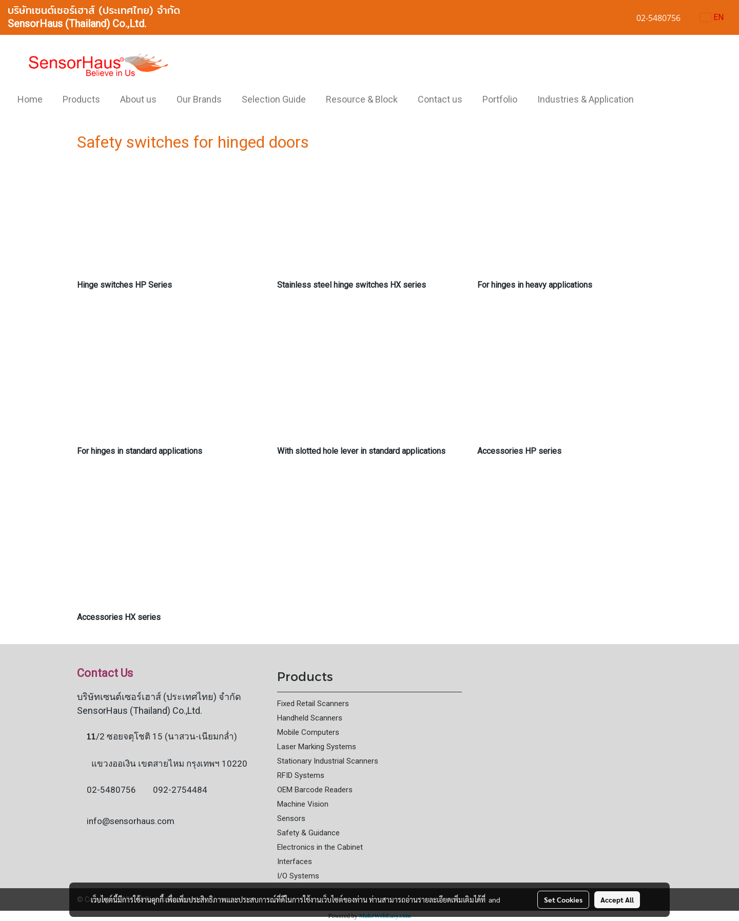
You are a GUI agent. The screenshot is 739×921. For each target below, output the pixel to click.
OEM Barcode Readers (315, 789)
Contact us (440, 99)
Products (81, 99)
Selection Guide (274, 99)
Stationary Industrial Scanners (327, 761)
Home (30, 99)
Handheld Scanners (309, 718)
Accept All (617, 899)
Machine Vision (302, 804)
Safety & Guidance (308, 832)
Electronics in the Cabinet (320, 847)
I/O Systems (298, 875)
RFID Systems (300, 775)
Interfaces (294, 861)
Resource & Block (362, 99)
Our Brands (199, 99)
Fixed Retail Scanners (313, 703)
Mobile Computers (308, 732)
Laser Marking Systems (316, 746)
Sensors (291, 818)
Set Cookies (563, 899)
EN (712, 17)
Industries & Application (585, 99)
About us (138, 99)
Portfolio (499, 99)
